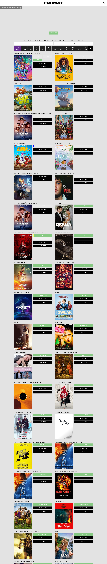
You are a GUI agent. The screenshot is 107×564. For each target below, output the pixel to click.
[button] (8, 34)
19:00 (84, 235)
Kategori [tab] (73, 43)
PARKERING (80, 40)
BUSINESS (72, 40)
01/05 (42, 415)
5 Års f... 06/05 (42, 444)
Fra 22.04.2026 (42, 325)
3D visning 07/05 (42, 474)
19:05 (43, 265)
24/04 (83, 355)
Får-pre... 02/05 (43, 504)
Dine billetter (63, 40)
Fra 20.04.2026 (83, 295)
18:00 (84, 205)
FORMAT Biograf (50, 3)
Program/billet (28, 40)
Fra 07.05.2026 (83, 444)
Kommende (38, 40)
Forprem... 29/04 (84, 385)
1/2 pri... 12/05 (83, 534)
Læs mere (43, 67)
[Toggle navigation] (2, 2)
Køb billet (53, 33)
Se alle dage (42, 63)
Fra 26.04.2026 (42, 385)
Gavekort (46, 40)
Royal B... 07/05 (84, 504)
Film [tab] (33, 43)
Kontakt (54, 40)
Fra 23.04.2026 (42, 355)
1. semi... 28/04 (43, 295)
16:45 (38, 60)
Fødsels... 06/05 (84, 415)
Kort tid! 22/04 (83, 325)
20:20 (84, 265)
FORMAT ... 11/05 (42, 534)
